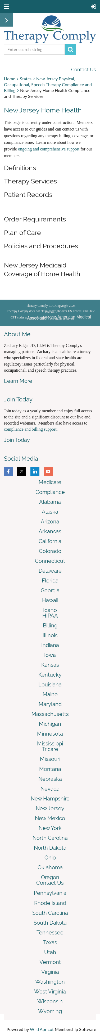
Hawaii (50, 600)
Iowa (50, 655)
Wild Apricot (42, 1029)
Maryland (50, 704)
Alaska (50, 512)
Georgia (50, 590)
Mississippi (50, 743)
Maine (50, 694)
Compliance (50, 492)
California (50, 541)
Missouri (50, 759)
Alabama (50, 502)
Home (9, 78)
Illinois (50, 635)
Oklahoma (50, 867)
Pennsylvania (50, 893)
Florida (50, 580)
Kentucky (50, 675)
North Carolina (50, 838)
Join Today (17, 440)
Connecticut (50, 561)
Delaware (50, 571)
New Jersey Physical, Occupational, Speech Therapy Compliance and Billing (48, 84)
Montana (50, 769)
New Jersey (50, 808)
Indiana (50, 645)
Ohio (50, 857)
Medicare (50, 482)
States (25, 78)
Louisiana (50, 684)
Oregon (50, 877)
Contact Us (83, 69)
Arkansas (50, 531)
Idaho (50, 610)
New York (50, 828)
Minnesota (50, 734)
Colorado (50, 551)
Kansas (50, 665)
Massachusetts (50, 714)
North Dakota (50, 848)
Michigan (50, 724)
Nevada (50, 789)
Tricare (50, 749)
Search (70, 49)
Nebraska (50, 779)
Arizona (50, 521)
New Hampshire (50, 798)
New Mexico (50, 818)
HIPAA (50, 616)
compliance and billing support (30, 429)
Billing (50, 625)
